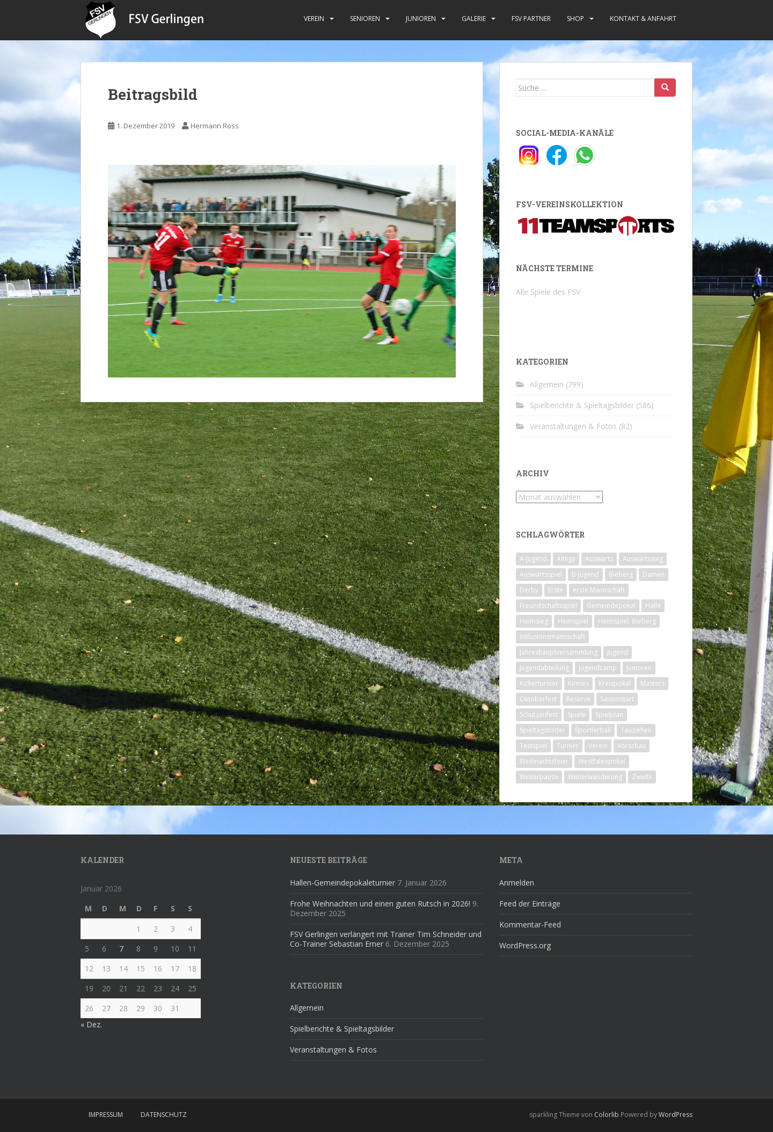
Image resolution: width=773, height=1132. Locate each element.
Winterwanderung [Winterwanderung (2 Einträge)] (595, 776)
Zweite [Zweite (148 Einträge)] (642, 776)
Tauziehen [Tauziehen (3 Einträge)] (636, 730)
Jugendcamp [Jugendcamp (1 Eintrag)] (598, 667)
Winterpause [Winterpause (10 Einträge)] (539, 776)
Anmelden (516, 882)
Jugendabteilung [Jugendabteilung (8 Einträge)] (544, 667)
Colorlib (606, 1114)
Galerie (474, 18)
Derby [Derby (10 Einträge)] (529, 589)
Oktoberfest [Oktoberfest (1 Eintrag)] (538, 698)
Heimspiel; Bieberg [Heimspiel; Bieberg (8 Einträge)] (627, 621)
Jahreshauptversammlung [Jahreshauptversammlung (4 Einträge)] (558, 652)
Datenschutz (164, 1114)
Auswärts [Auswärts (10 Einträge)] (599, 558)
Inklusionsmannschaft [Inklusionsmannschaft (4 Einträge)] (552, 636)
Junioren (421, 18)
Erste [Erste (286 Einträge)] (555, 589)
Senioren (365, 18)
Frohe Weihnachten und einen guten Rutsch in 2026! (380, 903)
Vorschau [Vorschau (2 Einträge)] (631, 745)
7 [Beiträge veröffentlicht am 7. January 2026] (121, 949)
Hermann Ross (215, 125)
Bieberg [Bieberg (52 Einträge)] (621, 574)
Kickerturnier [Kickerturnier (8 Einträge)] (539, 683)
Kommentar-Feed (530, 924)
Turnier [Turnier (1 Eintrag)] (568, 745)
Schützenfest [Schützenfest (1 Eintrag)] (539, 714)
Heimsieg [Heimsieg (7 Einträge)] (534, 621)
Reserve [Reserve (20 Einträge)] (578, 698)
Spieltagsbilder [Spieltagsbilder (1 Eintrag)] (542, 730)
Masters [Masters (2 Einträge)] (652, 683)
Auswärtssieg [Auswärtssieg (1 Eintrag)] (643, 558)
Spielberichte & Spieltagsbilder (582, 405)
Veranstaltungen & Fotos (573, 426)
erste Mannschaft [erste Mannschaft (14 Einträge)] (599, 589)
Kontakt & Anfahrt (643, 18)
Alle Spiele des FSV (548, 292)
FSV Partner (531, 18)
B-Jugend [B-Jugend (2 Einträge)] (585, 574)
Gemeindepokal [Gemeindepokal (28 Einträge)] (611, 605)
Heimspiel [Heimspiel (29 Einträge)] (573, 621)
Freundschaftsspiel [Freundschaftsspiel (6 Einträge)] (548, 605)
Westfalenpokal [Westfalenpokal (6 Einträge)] (601, 761)
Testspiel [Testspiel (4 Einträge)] (533, 745)
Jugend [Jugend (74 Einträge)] (617, 652)
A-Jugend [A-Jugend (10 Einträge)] (533, 558)
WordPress (675, 1114)
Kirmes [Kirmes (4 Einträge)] (578, 683)
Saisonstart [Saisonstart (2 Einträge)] (617, 698)
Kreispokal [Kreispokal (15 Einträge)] (615, 683)
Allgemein (547, 384)
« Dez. (91, 1024)
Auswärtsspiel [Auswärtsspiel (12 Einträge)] (541, 574)
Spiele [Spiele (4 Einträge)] (576, 714)
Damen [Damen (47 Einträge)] (654, 574)
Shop (575, 18)
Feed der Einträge (529, 903)
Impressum (106, 1114)
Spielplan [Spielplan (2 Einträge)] (609, 714)
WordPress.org (525, 945)
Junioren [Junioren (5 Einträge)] (639, 667)
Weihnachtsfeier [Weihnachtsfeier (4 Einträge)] (544, 761)
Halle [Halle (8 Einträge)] (653, 605)
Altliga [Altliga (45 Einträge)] (566, 558)
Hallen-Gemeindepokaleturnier (342, 882)
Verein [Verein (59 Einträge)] (598, 745)
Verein (314, 18)
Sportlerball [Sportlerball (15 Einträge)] (593, 730)
